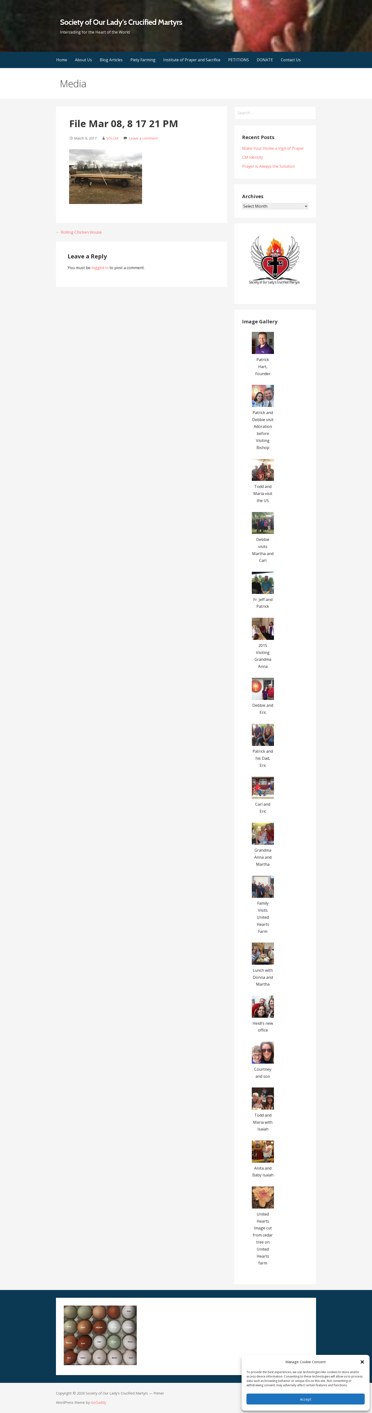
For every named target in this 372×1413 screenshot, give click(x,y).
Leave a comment (143, 138)
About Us (83, 59)
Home (61, 59)
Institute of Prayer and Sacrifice (191, 59)
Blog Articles (111, 59)
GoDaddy (98, 1402)
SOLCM (112, 138)
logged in (100, 267)
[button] (362, 1362)
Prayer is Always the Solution (268, 166)
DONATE (265, 59)
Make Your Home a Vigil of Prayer (273, 148)
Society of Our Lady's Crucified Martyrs (121, 22)
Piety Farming (142, 59)
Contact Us (291, 59)
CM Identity (252, 157)
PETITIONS (238, 59)
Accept (305, 1399)
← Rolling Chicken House (79, 232)
